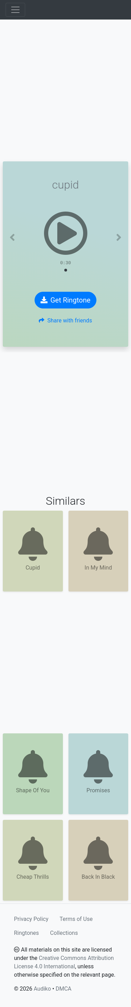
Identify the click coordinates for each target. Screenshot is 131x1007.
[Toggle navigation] (15, 10)
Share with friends (65, 320)
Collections (64, 933)
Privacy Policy (31, 919)
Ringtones (26, 933)
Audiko (42, 988)
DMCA (63, 988)
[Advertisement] (65, 90)
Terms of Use (76, 919)
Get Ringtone (65, 300)
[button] (12, 237)
